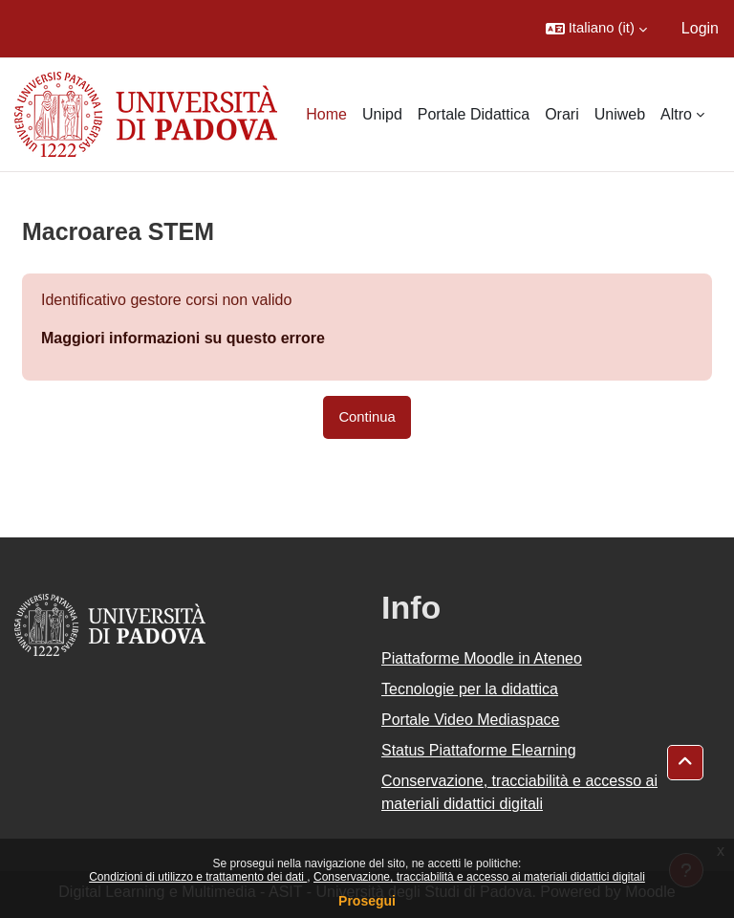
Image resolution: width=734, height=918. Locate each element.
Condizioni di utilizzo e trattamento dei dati (198, 877)
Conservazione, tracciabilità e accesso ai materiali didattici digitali (479, 877)
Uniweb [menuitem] (619, 114)
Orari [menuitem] (562, 114)
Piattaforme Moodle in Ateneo (481, 658)
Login (700, 28)
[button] (596, 28)
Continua (366, 417)
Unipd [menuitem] (382, 114)
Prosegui (367, 900)
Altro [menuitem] (676, 114)
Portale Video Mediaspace (470, 719)
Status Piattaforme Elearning (478, 750)
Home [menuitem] (326, 114)
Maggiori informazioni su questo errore (183, 338)
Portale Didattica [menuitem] (473, 114)
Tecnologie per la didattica (469, 689)
